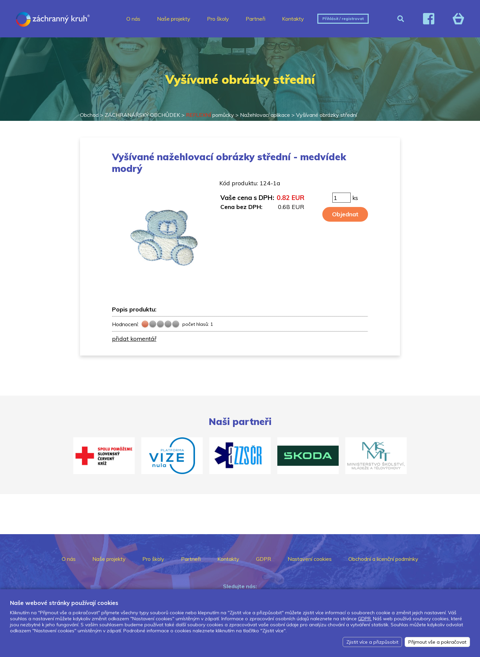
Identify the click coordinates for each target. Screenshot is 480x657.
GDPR (263, 559)
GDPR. (365, 619)
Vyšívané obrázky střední (326, 115)
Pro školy (218, 18)
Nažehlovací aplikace (265, 115)
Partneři (255, 18)
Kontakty (293, 18)
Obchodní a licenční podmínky (383, 559)
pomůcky (210, 115)
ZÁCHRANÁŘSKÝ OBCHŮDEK (142, 115)
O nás (133, 18)
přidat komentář (134, 338)
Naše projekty (173, 18)
